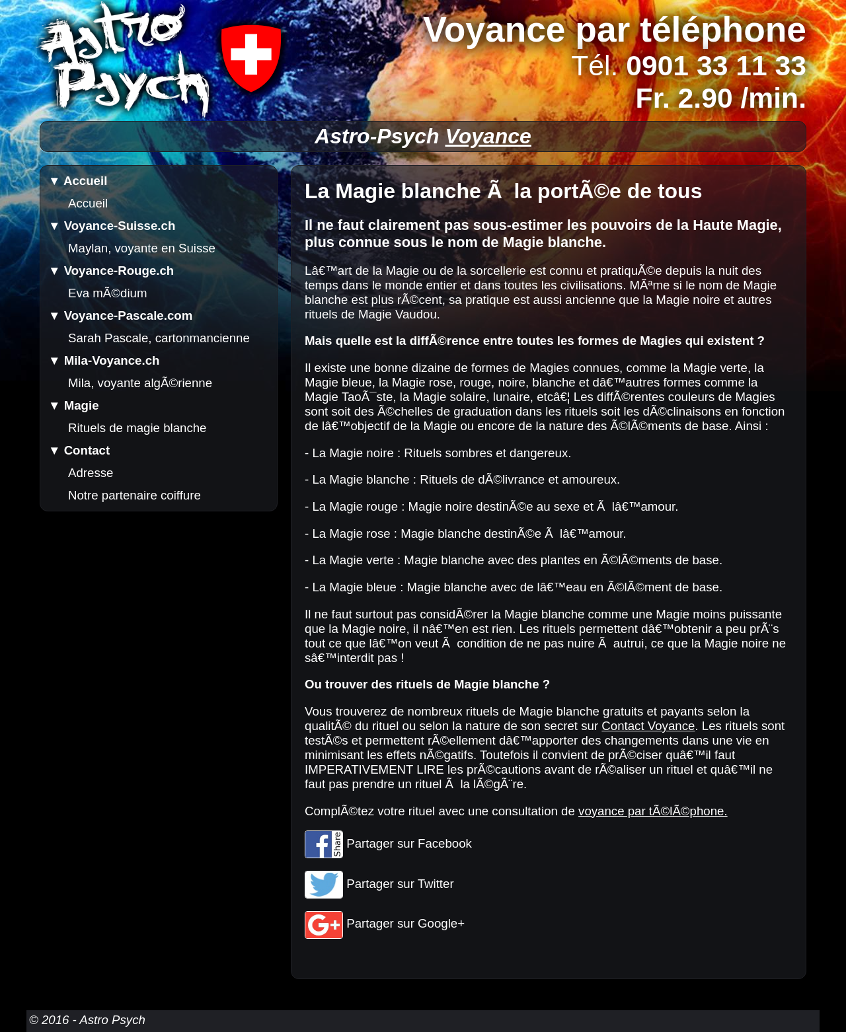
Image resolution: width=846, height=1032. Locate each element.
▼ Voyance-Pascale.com (120, 315)
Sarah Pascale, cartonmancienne (159, 338)
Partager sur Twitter (379, 884)
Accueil (88, 203)
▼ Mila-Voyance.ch (103, 360)
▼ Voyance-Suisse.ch (111, 226)
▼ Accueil (77, 181)
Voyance (488, 136)
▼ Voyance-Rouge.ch (111, 270)
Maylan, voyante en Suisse (141, 248)
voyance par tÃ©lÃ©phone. (653, 811)
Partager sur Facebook (388, 843)
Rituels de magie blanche (137, 428)
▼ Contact (79, 450)
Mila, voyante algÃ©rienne (140, 383)
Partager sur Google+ (385, 923)
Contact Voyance (648, 726)
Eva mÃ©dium (107, 293)
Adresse (90, 473)
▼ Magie (73, 405)
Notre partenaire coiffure (134, 495)
